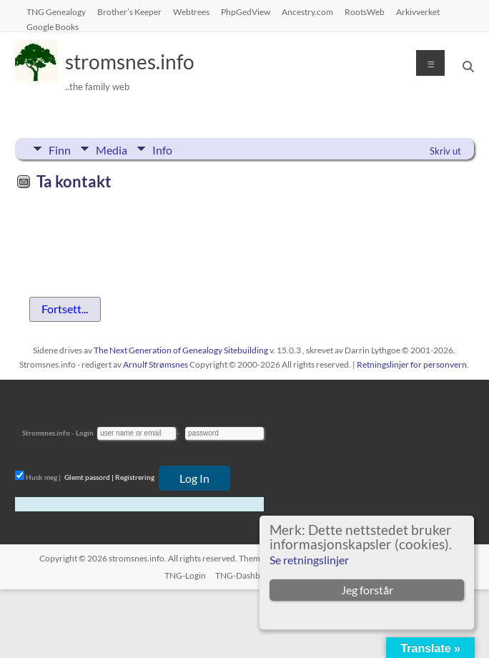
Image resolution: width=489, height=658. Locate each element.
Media (111, 148)
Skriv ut (445, 151)
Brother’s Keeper (129, 11)
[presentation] (123, 232)
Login (85, 432)
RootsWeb (365, 11)
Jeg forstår (367, 589)
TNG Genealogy (56, 11)
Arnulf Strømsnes (155, 364)
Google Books (52, 26)
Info (162, 148)
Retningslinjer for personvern (412, 364)
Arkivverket (418, 11)
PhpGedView (245, 11)
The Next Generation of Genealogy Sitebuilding (181, 350)
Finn (60, 148)
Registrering (135, 477)
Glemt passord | (89, 477)
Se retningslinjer (309, 559)
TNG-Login (185, 575)
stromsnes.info (129, 61)
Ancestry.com (307, 11)
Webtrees (191, 11)
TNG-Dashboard (246, 575)
